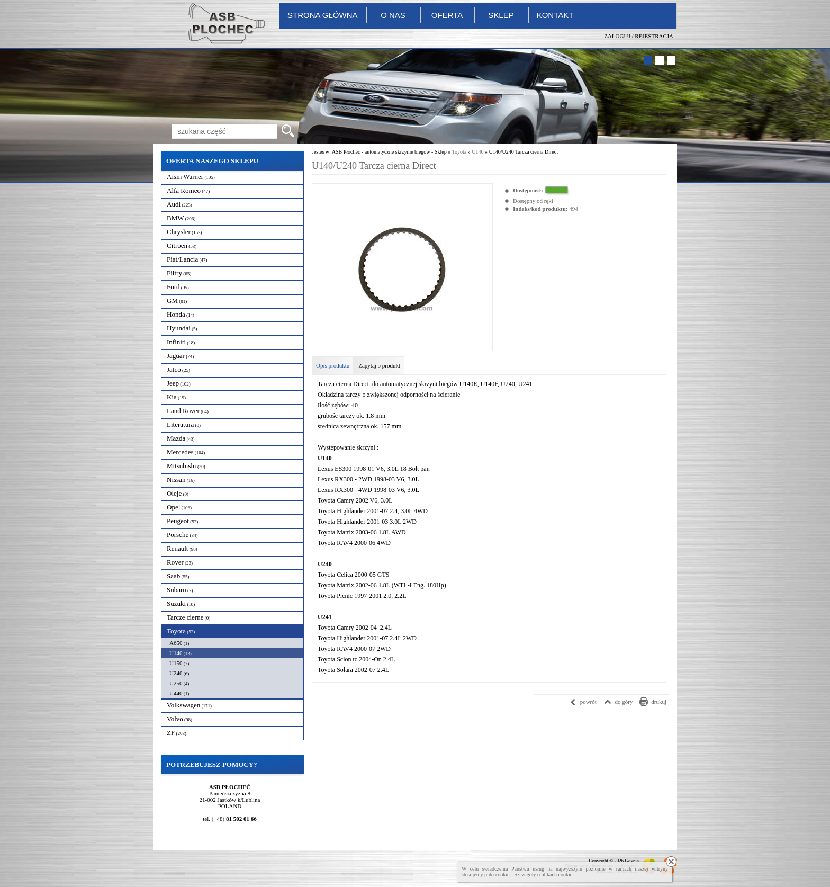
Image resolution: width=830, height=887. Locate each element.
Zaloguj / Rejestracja (638, 36)
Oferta (447, 15)
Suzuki (181, 603)
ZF (176, 733)
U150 (179, 663)
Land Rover (188, 411)
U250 (179, 683)
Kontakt (555, 15)
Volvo (179, 719)
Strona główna (322, 15)
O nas (393, 15)
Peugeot (182, 521)
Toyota (181, 631)
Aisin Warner (191, 177)
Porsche (182, 535)
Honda (180, 314)
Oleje (177, 493)
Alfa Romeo (188, 190)
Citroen (181, 245)
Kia (176, 397)
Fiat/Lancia (187, 259)
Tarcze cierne (188, 617)
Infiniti (181, 342)
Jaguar (180, 356)
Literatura (184, 424)
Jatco (178, 369)
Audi (179, 204)
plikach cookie (557, 874)
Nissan (181, 479)
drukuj (658, 701)
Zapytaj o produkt (379, 365)
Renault (182, 548)
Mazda (181, 438)
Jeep (179, 383)
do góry (624, 701)
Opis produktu (332, 365)
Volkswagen (189, 705)
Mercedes (186, 452)
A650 (179, 643)
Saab (178, 576)
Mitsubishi (186, 466)
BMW (181, 218)
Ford (178, 287)
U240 (179, 673)
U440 (179, 693)
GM (177, 300)
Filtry (179, 273)
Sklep (500, 15)
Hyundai (182, 328)
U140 (180, 653)
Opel (179, 507)
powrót (588, 701)
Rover (180, 562)
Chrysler (184, 232)
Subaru (180, 590)
